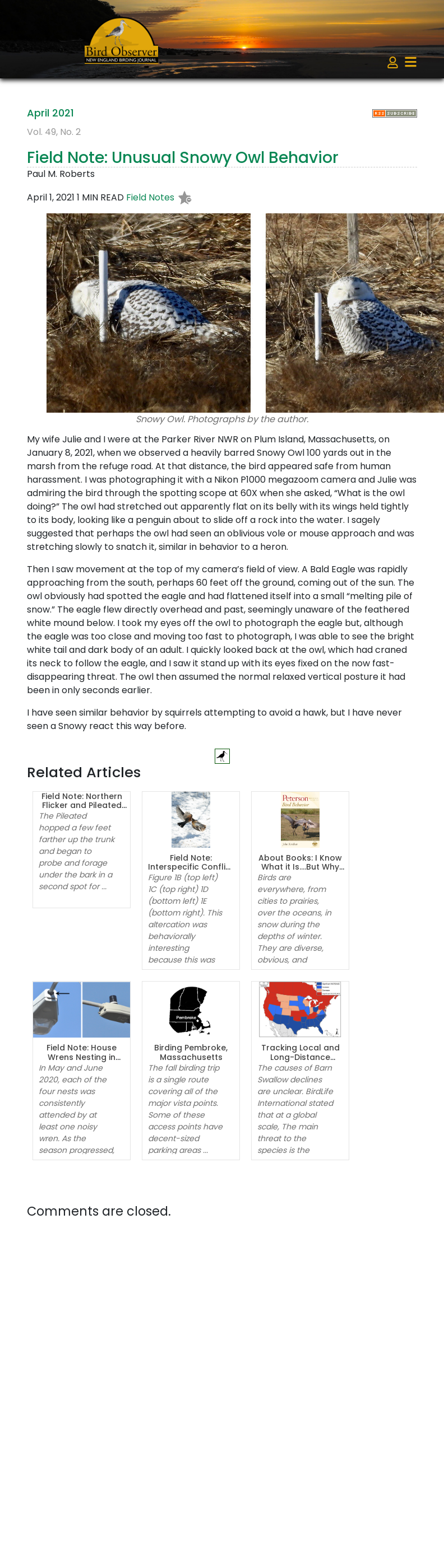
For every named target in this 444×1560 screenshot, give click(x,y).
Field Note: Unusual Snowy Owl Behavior (183, 157)
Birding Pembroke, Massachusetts (191, 1052)
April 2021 (50, 113)
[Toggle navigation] (410, 61)
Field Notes (150, 197)
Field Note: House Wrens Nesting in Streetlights (82, 1057)
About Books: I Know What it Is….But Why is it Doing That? (300, 867)
